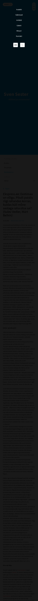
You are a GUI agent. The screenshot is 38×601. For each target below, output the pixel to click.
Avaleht (19, 9)
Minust (19, 31)
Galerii (19, 25)
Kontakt (19, 36)
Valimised (19, 15)
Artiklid (19, 20)
